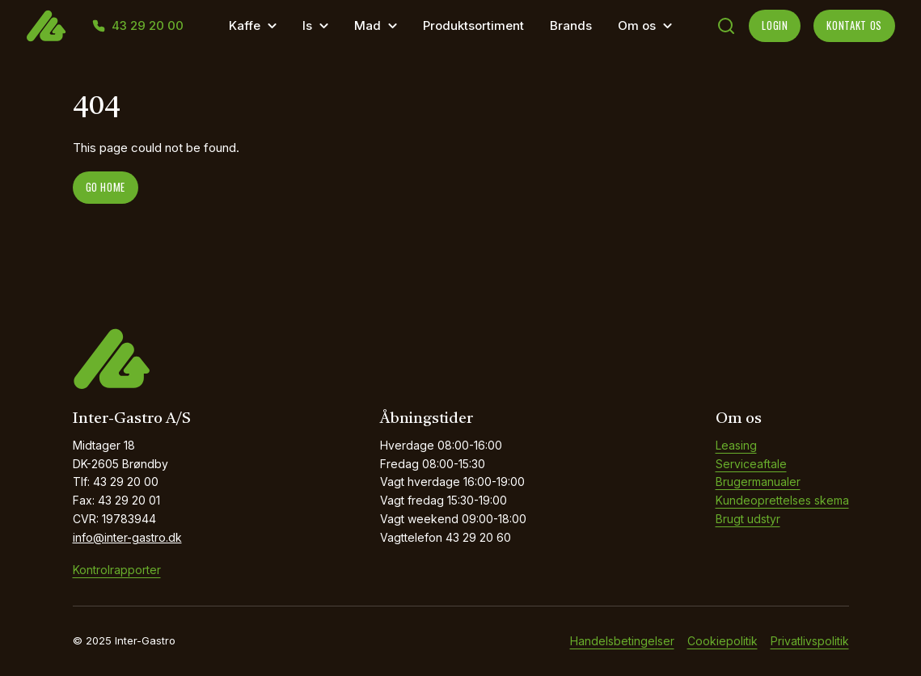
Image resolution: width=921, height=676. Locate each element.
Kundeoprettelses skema (782, 500)
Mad (367, 25)
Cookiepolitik (722, 641)
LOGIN (775, 25)
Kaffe (244, 25)
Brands (571, 25)
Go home (106, 187)
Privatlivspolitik (810, 641)
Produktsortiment (473, 25)
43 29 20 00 (148, 25)
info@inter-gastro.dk (127, 537)
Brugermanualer (758, 481)
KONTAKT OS (854, 25)
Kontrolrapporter (117, 570)
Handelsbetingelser (622, 641)
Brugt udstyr (748, 519)
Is (307, 25)
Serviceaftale (751, 464)
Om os (637, 25)
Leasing (736, 445)
